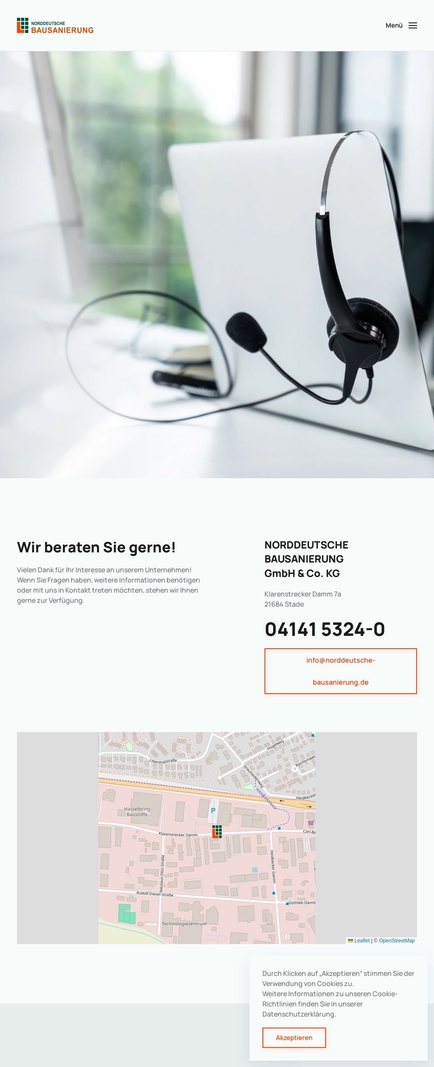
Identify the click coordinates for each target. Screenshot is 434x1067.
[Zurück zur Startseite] (55, 25)
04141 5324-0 (325, 628)
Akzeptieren (294, 1037)
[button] (401, 25)
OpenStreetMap (397, 941)
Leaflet (359, 941)
